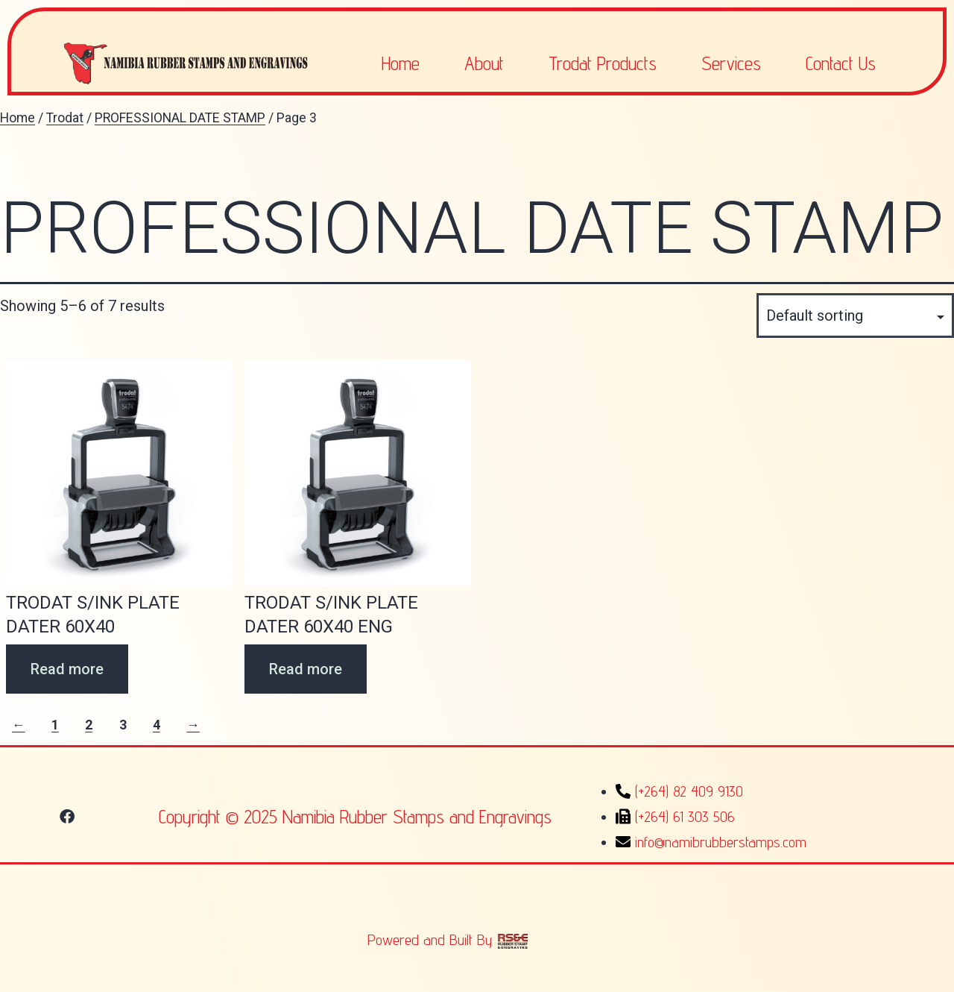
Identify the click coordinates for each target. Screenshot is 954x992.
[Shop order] (855, 315)
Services (731, 63)
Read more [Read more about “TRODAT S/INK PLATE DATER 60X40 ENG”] (305, 669)
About (484, 63)
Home (401, 63)
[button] (67, 816)
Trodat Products (603, 63)
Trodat (64, 117)
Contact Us (841, 63)
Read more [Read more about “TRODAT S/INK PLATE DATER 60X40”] (67, 669)
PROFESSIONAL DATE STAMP (180, 117)
